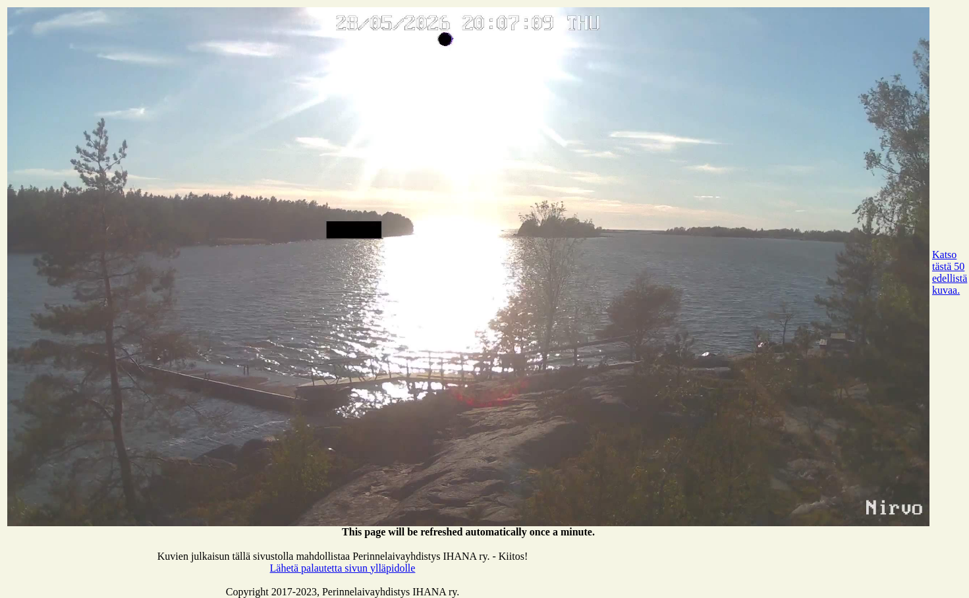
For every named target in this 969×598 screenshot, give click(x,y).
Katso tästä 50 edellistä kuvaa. (949, 272)
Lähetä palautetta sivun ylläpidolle (343, 568)
